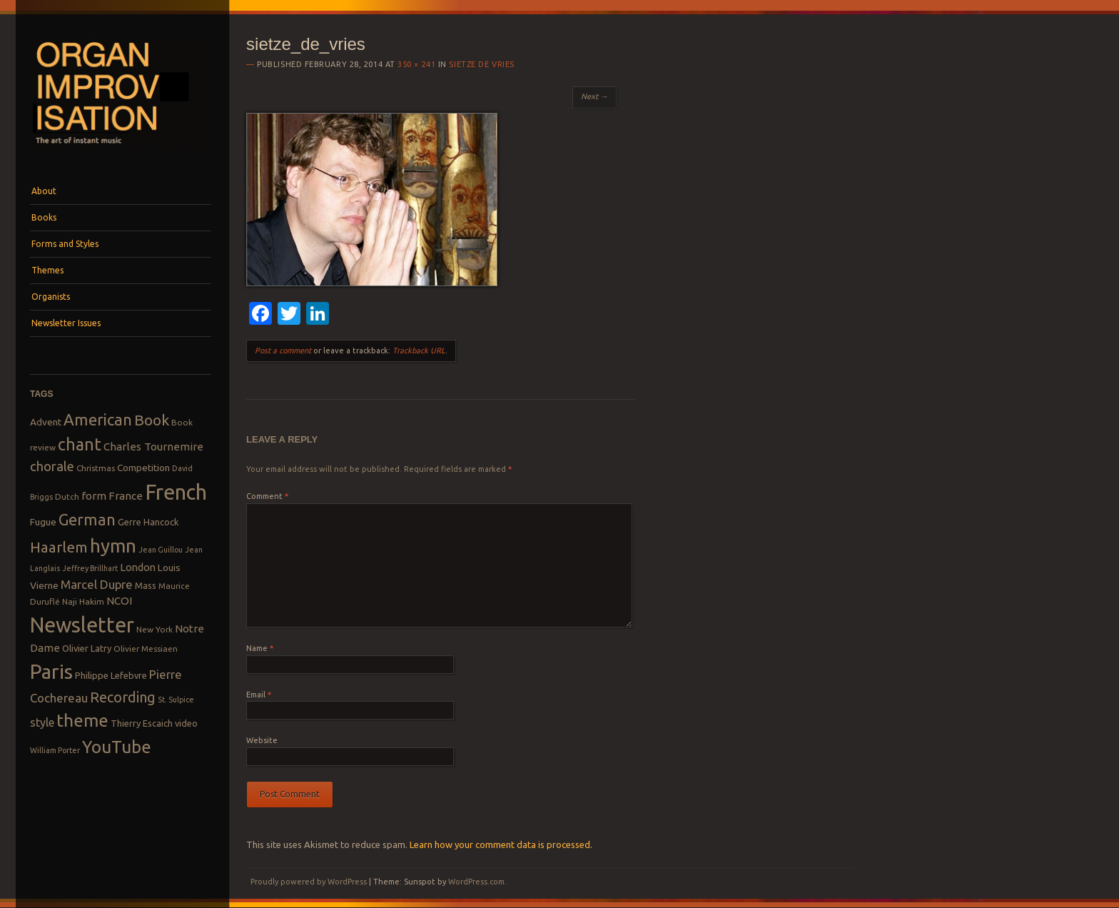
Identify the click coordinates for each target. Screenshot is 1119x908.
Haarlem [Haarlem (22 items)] (59, 547)
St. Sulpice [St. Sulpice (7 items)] (176, 699)
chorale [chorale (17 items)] (52, 466)
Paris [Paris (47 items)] (51, 671)
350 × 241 (416, 64)
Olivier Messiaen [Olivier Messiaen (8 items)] (145, 648)
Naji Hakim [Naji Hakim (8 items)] (83, 601)
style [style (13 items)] (42, 722)
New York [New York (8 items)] (154, 629)
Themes (47, 270)
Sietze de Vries (481, 64)
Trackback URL (419, 350)
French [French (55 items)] (176, 492)
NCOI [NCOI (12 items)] (119, 601)
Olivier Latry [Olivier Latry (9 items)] (86, 648)
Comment (267, 496)
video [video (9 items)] (186, 723)
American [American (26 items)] (98, 419)
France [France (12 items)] (125, 496)
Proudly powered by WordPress (308, 881)
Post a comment (283, 350)
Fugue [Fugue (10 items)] (43, 522)
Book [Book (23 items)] (151, 419)
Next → (594, 96)
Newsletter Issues (66, 323)
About (43, 191)
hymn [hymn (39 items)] (113, 545)
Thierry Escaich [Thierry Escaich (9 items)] (142, 723)
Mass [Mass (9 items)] (145, 585)
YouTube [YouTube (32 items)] (116, 747)
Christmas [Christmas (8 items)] (95, 468)
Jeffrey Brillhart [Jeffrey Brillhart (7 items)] (90, 568)
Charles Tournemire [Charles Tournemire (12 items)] (153, 446)
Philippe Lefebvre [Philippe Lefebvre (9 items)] (111, 675)
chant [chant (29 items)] (79, 444)
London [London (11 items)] (138, 567)
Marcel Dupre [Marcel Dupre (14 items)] (97, 584)
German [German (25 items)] (87, 519)
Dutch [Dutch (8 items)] (67, 496)
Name (259, 648)
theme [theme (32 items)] (82, 720)
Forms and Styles (64, 243)
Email (258, 694)
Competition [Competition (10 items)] (143, 467)
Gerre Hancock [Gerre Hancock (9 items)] (148, 522)
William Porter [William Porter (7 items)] (55, 750)
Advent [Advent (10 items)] (45, 422)
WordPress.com (476, 881)
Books (43, 217)
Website (262, 740)
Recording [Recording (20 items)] (123, 697)
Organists (50, 296)
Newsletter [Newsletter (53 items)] (82, 624)
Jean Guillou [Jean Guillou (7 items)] (160, 549)
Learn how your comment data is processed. (501, 844)
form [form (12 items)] (93, 496)
